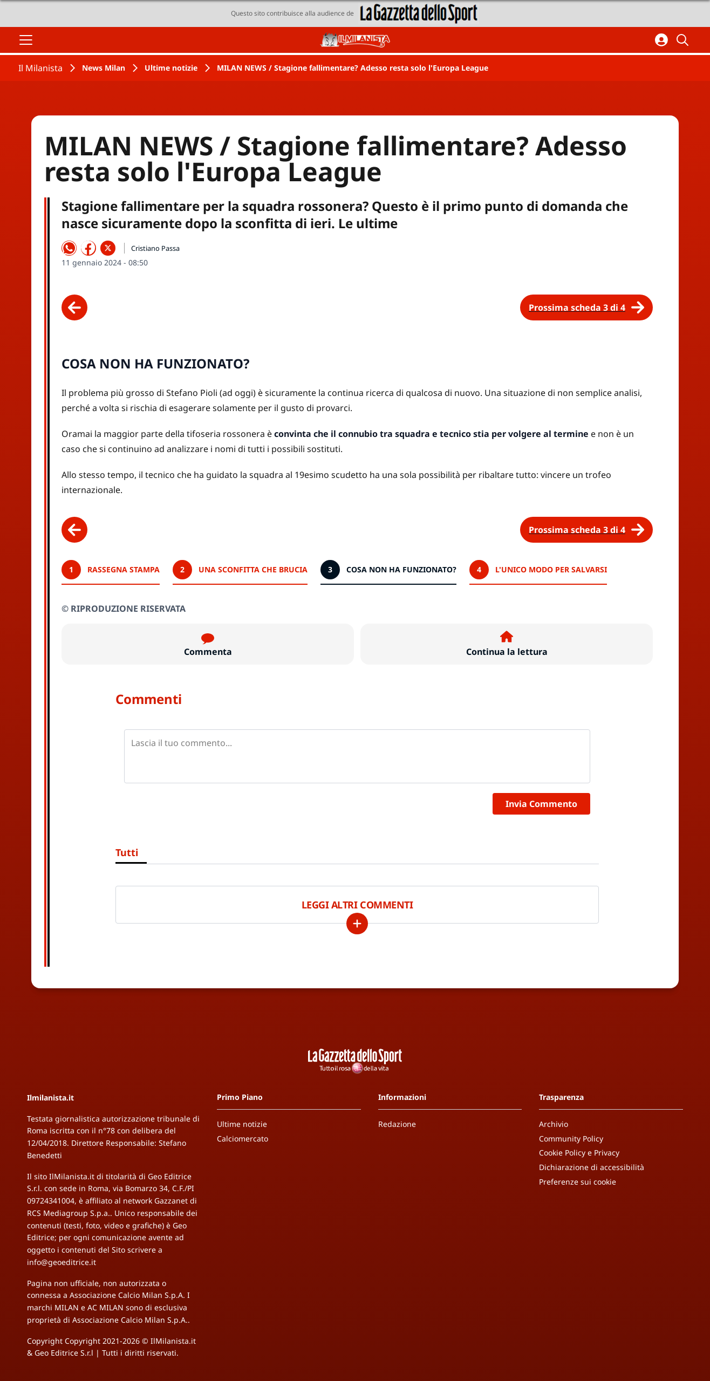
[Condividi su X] (107, 248)
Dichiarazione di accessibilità (591, 1167)
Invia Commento (541, 804)
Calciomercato (242, 1138)
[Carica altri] (357, 923)
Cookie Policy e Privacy (579, 1152)
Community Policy (571, 1138)
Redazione (397, 1124)
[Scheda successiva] (586, 307)
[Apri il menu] (25, 39)
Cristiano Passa (155, 248)
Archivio (553, 1124)
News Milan (103, 68)
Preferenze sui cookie (577, 1182)
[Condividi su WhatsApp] (69, 248)
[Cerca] (684, 39)
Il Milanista (40, 68)
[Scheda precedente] (74, 307)
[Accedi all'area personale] (661, 39)
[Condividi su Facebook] (88, 248)
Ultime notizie (171, 68)
